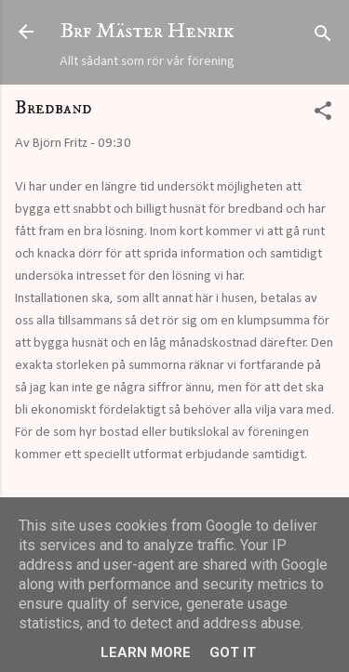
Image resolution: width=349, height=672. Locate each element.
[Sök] (323, 37)
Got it (232, 652)
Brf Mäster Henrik (147, 31)
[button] (323, 114)
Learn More (146, 652)
